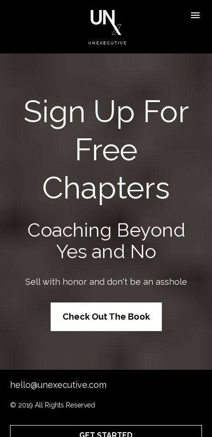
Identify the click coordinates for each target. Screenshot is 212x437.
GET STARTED (106, 415)
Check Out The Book (106, 307)
